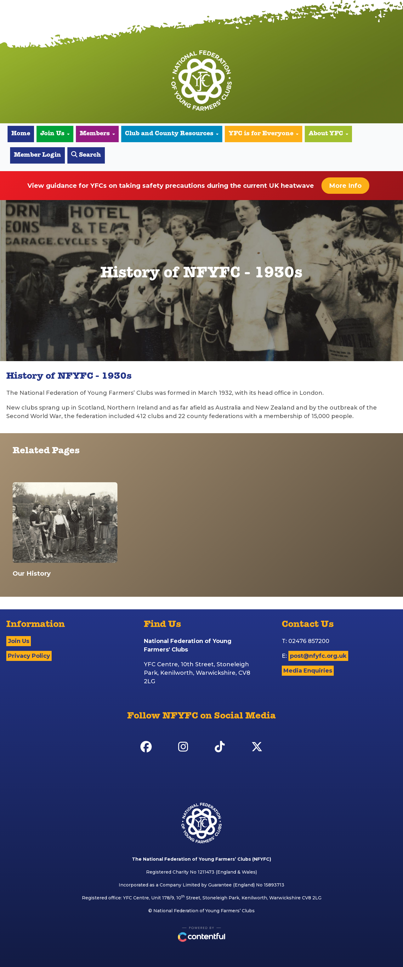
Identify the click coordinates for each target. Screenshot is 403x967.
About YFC (328, 134)
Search (86, 155)
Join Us (55, 134)
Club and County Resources (172, 134)
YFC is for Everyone (263, 134)
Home (20, 134)
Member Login (37, 155)
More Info (345, 185)
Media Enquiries (307, 670)
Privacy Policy (29, 655)
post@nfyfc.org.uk (318, 655)
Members (97, 134)
